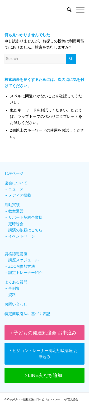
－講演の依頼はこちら (23, 230)
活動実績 (12, 205)
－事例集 (12, 288)
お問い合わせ (16, 304)
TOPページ (14, 173)
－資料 (10, 295)
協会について (16, 183)
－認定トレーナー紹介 (23, 273)
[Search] (66, 9)
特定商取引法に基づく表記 (27, 314)
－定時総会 (14, 224)
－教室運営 (14, 211)
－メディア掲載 (18, 195)
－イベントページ (20, 236)
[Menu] (77, 9)
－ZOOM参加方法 (20, 266)
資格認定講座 (16, 254)
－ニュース (14, 189)
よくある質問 (16, 282)
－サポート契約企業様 (23, 217)
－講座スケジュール (22, 260)
